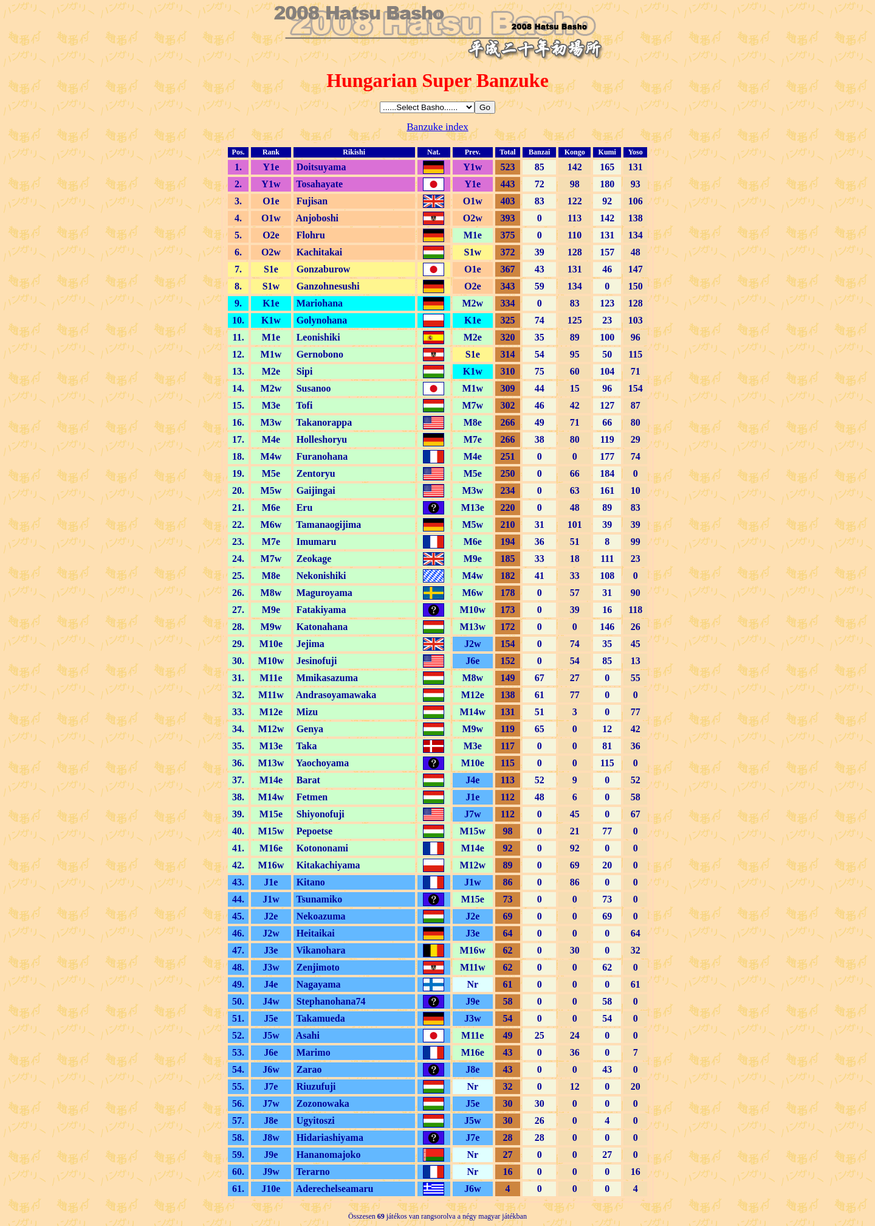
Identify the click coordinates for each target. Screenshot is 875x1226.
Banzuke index (437, 127)
